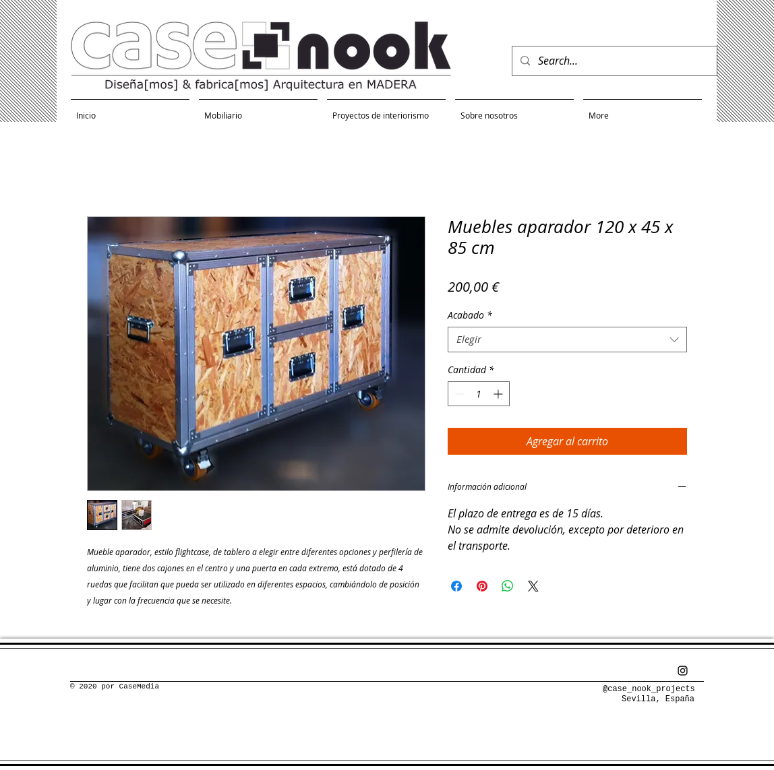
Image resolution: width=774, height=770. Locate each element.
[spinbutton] (479, 394)
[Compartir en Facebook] (456, 586)
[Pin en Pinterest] (482, 586)
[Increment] (499, 394)
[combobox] (567, 339)
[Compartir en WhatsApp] (508, 586)
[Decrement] (458, 394)
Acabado (470, 315)
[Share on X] (533, 586)
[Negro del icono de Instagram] (682, 670)
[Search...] (613, 60)
